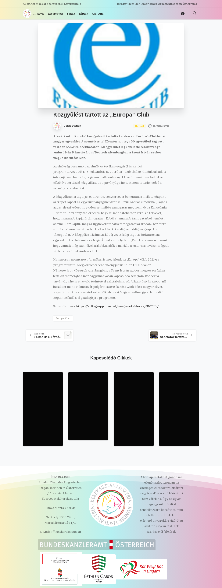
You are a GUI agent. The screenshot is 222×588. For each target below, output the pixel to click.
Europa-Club (63, 318)
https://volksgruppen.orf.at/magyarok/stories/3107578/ (117, 306)
